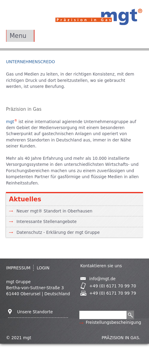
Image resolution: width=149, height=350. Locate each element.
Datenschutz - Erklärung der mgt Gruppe (58, 232)
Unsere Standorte (35, 311)
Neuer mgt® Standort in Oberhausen (54, 211)
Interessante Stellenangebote (46, 221)
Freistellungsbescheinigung (113, 322)
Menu (18, 35)
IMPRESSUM (18, 267)
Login (43, 267)
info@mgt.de (102, 278)
